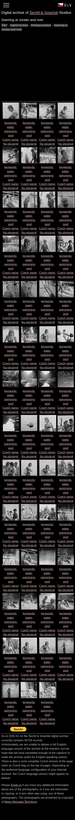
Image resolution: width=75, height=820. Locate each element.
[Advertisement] (33, 64)
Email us (16, 785)
